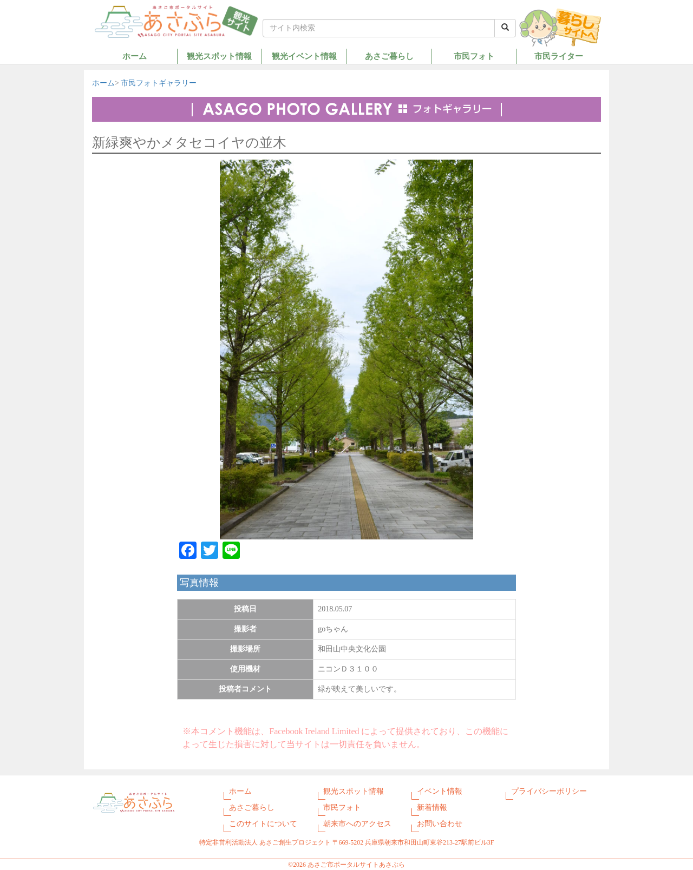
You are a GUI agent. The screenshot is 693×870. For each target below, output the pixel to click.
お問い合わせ (439, 824)
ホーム (134, 56)
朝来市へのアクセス (357, 824)
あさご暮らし (389, 56)
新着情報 (432, 807)
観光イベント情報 (304, 56)
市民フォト (474, 56)
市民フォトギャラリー (159, 83)
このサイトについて (263, 824)
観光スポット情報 (219, 56)
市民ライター (558, 56)
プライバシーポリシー (549, 791)
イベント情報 (439, 791)
